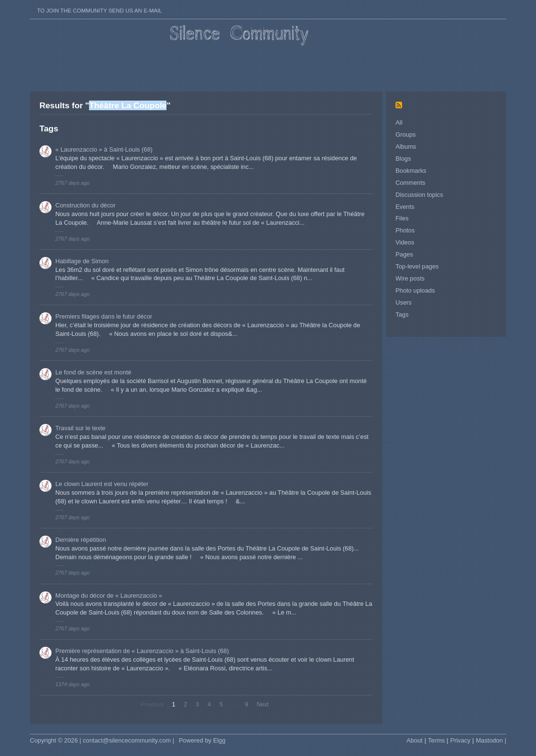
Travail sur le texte (80, 428)
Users (403, 302)
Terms (436, 740)
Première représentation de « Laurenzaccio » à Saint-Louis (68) (142, 650)
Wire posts (410, 278)
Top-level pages (417, 266)
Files (402, 218)
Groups (406, 134)
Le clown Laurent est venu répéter (102, 483)
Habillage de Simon (82, 261)
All (399, 122)
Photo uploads (415, 290)
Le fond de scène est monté (93, 372)
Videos (405, 242)
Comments (410, 182)
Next (263, 704)
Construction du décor (85, 205)
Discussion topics (419, 194)
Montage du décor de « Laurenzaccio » (108, 595)
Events (405, 206)
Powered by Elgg (202, 740)
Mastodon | (491, 740)
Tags (402, 314)
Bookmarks (411, 170)
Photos (405, 230)
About (414, 740)
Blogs (403, 158)
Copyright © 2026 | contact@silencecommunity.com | (102, 740)
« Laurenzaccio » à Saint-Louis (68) (104, 149)
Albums (406, 146)
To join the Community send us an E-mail (99, 10)
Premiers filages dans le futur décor (103, 316)
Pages (404, 254)
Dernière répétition (80, 539)
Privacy (460, 740)
